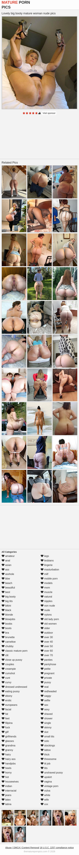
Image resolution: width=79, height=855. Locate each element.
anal (6, 560)
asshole (8, 574)
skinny (46, 727)
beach (7, 583)
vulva (45, 790)
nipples (46, 601)
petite (46, 668)
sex (44, 705)
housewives (10, 781)
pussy (46, 682)
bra (5, 632)
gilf (5, 732)
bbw (6, 578)
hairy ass (8, 759)
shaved (47, 714)
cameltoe (9, 641)
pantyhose (48, 664)
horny (7, 772)
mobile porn (49, 578)
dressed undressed (14, 686)
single (46, 723)
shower (47, 718)
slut (44, 732)
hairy (6, 754)
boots (7, 628)
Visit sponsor (49, 113)
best (6, 592)
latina (6, 804)
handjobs (9, 763)
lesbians (47, 560)
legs (45, 556)
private (46, 677)
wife (45, 799)
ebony (7, 696)
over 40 (47, 641)
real (44, 686)
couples (8, 664)
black (6, 610)
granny (7, 750)
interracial (9, 790)
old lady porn (50, 619)
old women (49, 623)
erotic (7, 700)
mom (45, 587)
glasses (8, 741)
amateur (8, 556)
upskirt (46, 777)
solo (45, 741)
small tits (47, 736)
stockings (48, 745)
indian (7, 786)
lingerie (47, 565)
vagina (46, 781)
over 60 (47, 650)
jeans (6, 795)
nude (45, 610)
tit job (45, 763)
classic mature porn (14, 650)
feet (5, 718)
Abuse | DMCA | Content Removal (22, 847)
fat (5, 714)
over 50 (47, 646)
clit (5, 655)
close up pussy (12, 659)
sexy (45, 709)
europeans (9, 705)
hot (5, 777)
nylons (46, 614)
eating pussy (11, 691)
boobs (7, 623)
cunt (6, 677)
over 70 (47, 655)
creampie (9, 668)
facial (6, 709)
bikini (6, 605)
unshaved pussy (52, 772)
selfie (45, 700)
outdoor (47, 632)
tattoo (46, 750)
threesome (48, 759)
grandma (8, 745)
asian (6, 565)
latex (6, 799)
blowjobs (8, 619)
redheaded (49, 691)
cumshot (8, 673)
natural (46, 596)
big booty (9, 596)
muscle (46, 592)
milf (44, 574)
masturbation (50, 569)
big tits (7, 601)
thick (45, 754)
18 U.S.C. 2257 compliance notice (57, 847)
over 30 (47, 637)
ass (5, 569)
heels (6, 768)
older (45, 628)
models (47, 583)
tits (44, 768)
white (45, 795)
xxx (44, 804)
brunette (8, 637)
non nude (48, 605)
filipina (7, 723)
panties (47, 659)
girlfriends (9, 736)
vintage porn (49, 786)
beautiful (8, 587)
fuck (6, 727)
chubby (7, 646)
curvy (6, 682)
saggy (46, 696)
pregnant (47, 673)
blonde (7, 614)
